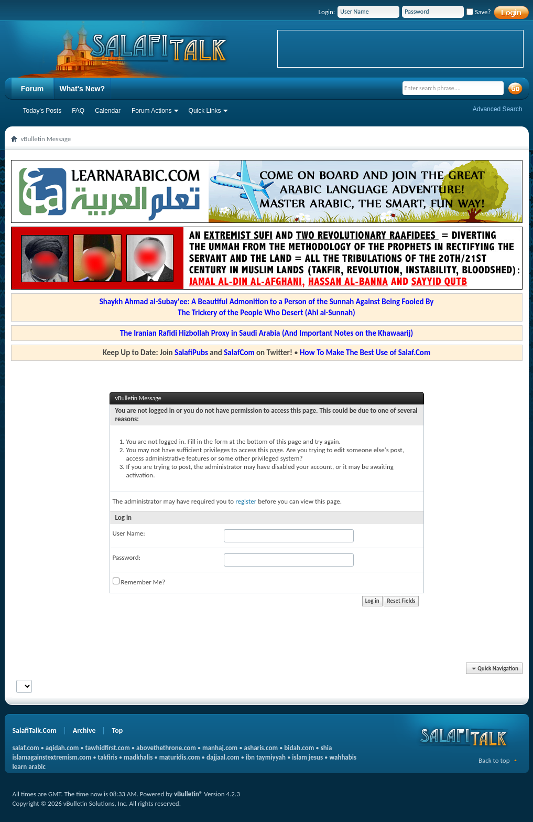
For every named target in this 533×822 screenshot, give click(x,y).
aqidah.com (62, 748)
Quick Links (205, 110)
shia (326, 748)
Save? (478, 12)
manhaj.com (219, 748)
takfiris (107, 757)
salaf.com (26, 748)
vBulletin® (188, 794)
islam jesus (307, 757)
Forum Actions (152, 110)
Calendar (108, 110)
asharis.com (261, 748)
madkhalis (138, 757)
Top (117, 730)
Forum (32, 88)
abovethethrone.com (166, 748)
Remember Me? (139, 582)
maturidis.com (179, 757)
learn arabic (29, 767)
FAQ (78, 110)
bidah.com (299, 748)
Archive (84, 730)
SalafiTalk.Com (35, 730)
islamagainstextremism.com (52, 757)
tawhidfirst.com (107, 748)
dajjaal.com (222, 757)
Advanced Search (498, 109)
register (245, 501)
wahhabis (342, 757)
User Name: (129, 533)
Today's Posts (42, 110)
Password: (126, 557)
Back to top (494, 760)
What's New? (82, 88)
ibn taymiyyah (266, 757)
